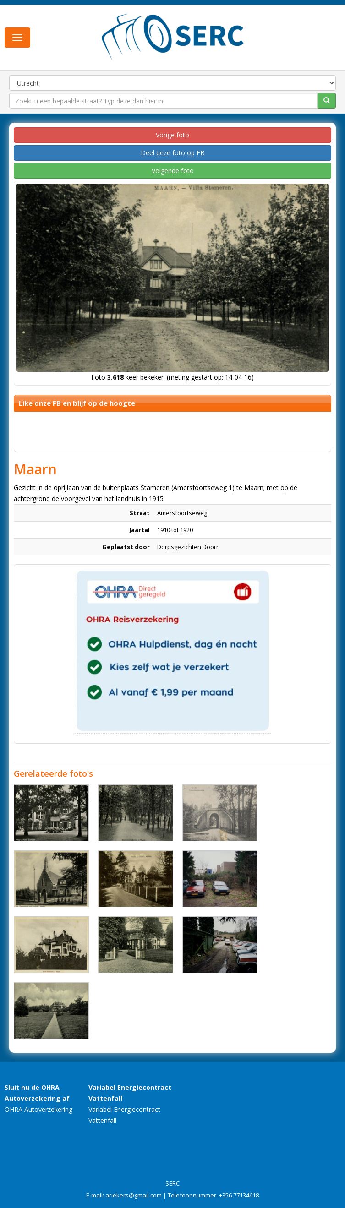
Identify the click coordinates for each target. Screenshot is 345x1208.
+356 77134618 (239, 1195)
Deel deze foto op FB (173, 152)
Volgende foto (173, 170)
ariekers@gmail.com (133, 1195)
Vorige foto (172, 135)
